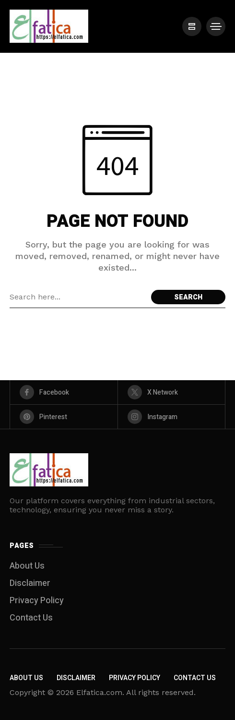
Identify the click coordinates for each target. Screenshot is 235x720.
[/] (191, 26)
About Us (27, 565)
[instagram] (171, 417)
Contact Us (31, 617)
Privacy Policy (37, 600)
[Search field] (78, 297)
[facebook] (64, 392)
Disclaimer (30, 583)
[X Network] (171, 392)
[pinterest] (64, 417)
